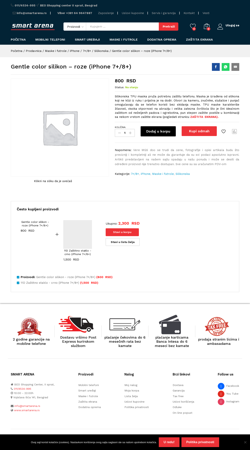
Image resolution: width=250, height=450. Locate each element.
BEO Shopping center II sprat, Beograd (68, 5)
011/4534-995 (25, 5)
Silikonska (183, 174)
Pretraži (169, 26)
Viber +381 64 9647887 (74, 13)
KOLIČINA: (120, 127)
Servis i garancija (164, 13)
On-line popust (182, 412)
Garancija (179, 390)
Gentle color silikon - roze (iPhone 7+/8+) (35, 223)
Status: (119, 87)
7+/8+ (135, 174)
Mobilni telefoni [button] (50, 39)
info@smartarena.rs (32, 13)
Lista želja (131, 396)
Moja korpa (131, 390)
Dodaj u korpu (158, 131)
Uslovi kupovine (133, 13)
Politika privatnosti (136, 407)
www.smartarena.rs (27, 410)
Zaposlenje (106, 13)
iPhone (145, 174)
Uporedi (234, 131)
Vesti (206, 13)
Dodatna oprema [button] (161, 39)
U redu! (169, 442)
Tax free (178, 396)
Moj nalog (130, 385)
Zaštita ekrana (199, 39)
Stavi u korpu (122, 232)
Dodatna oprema (89, 407)
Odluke (177, 407)
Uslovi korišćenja (183, 401)
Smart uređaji (87, 39)
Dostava (178, 385)
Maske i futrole (124, 39)
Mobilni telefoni (88, 385)
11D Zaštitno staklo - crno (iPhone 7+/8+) (77, 252)
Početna (18, 39)
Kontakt (189, 13)
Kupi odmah (199, 131)
